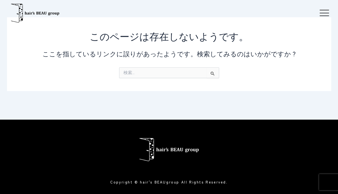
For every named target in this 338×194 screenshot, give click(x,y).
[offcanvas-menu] (324, 13)
